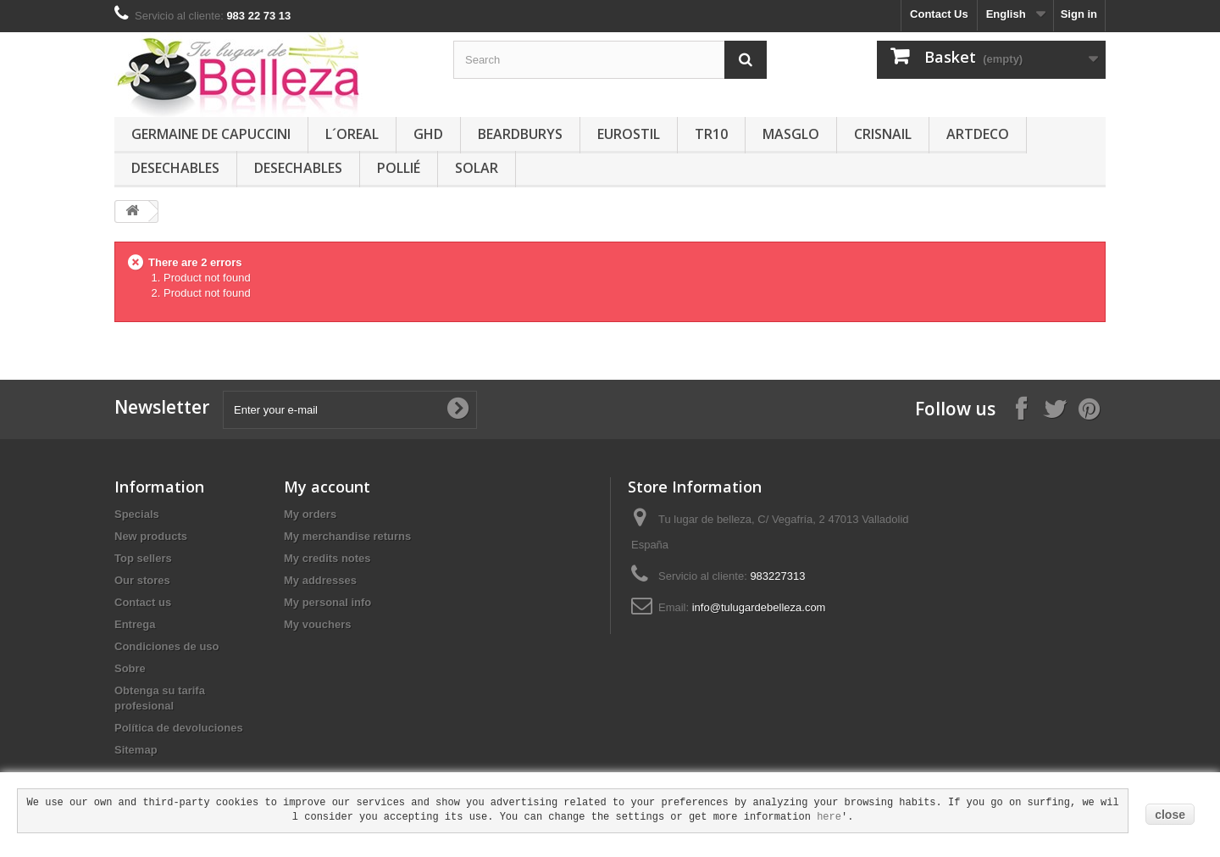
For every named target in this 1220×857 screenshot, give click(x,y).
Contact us (142, 602)
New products (150, 536)
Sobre (130, 668)
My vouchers (317, 624)
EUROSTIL (628, 134)
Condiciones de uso (166, 646)
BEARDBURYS (520, 134)
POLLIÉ (398, 168)
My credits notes (327, 558)
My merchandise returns (347, 536)
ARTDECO (977, 134)
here (829, 817)
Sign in (1079, 14)
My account (327, 486)
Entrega (134, 624)
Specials (136, 514)
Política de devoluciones (178, 727)
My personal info (327, 602)
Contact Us (939, 14)
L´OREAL (352, 134)
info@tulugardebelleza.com (759, 607)
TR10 (711, 134)
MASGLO (790, 134)
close (1170, 814)
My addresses (320, 580)
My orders (310, 514)
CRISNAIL (883, 134)
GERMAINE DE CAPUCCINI (211, 134)
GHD (428, 134)
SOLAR (476, 168)
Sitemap (136, 749)
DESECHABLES (175, 168)
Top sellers (143, 558)
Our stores (142, 580)
